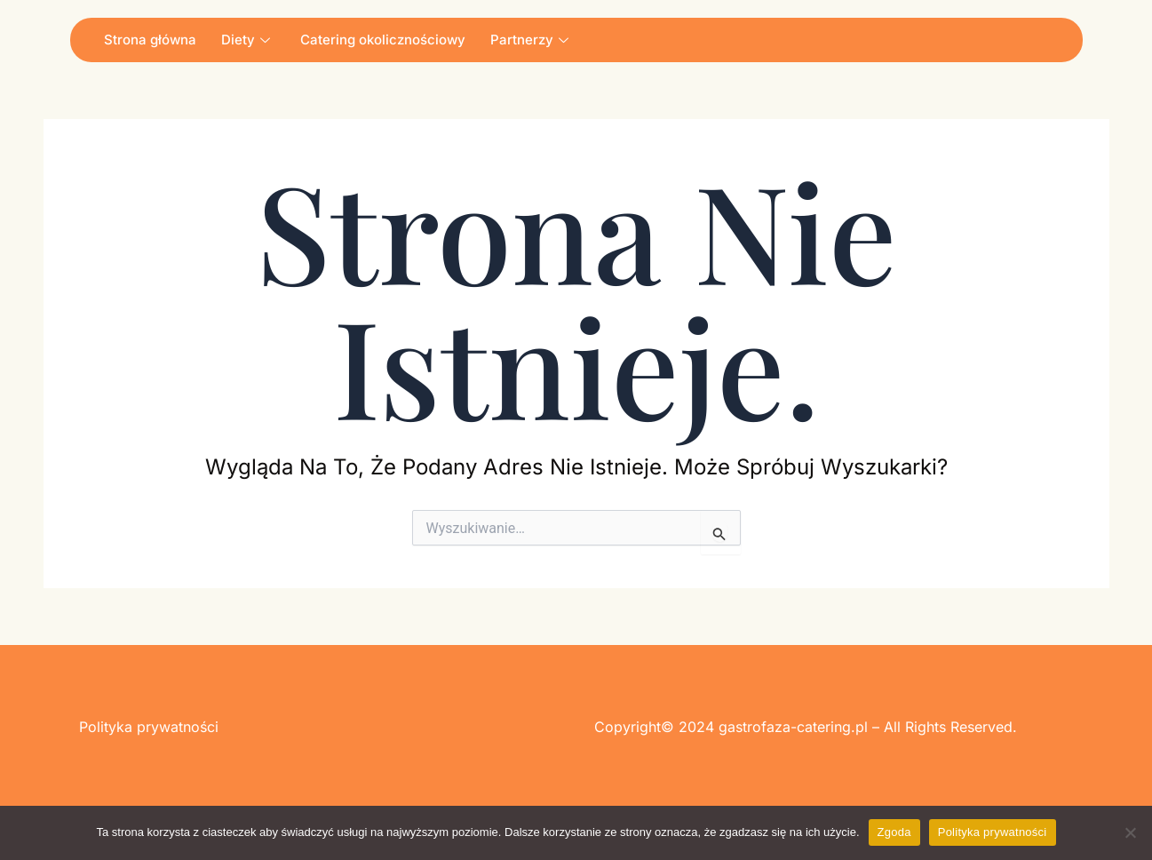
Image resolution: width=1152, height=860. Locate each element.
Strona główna (150, 39)
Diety (245, 39)
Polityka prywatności (992, 832)
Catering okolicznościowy (382, 39)
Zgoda (894, 832)
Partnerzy (529, 39)
